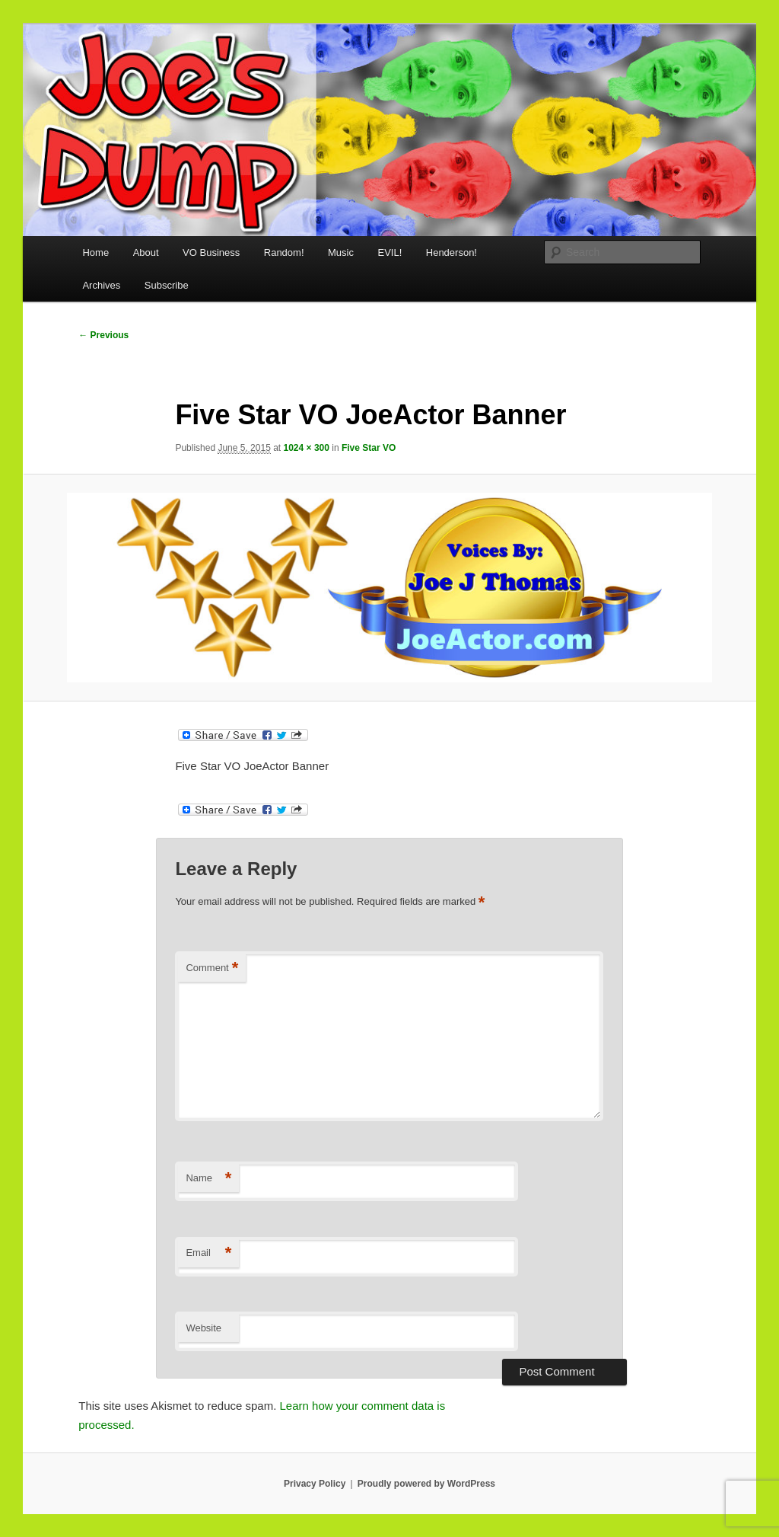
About (146, 252)
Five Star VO (369, 448)
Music (341, 252)
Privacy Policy (314, 1483)
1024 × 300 (306, 448)
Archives (101, 285)
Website (203, 1328)
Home (95, 252)
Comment (212, 968)
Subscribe (167, 285)
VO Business (211, 252)
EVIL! (389, 252)
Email (208, 1253)
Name (208, 1179)
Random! (284, 252)
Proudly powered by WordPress (426, 1483)
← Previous (103, 335)
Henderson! (451, 252)
